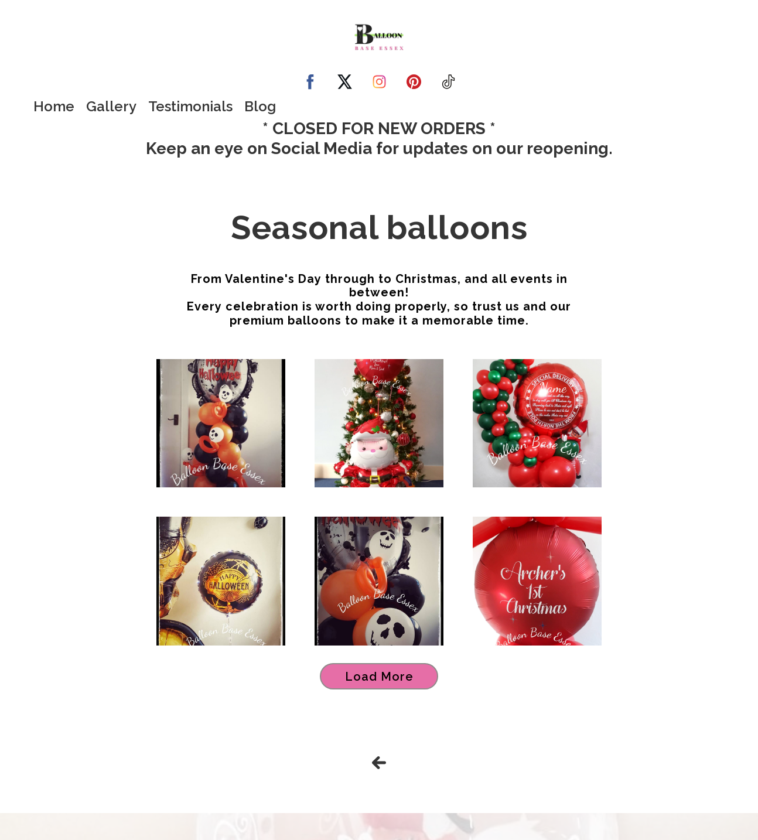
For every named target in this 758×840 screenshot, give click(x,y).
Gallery (111, 106)
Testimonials (190, 106)
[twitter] (344, 81)
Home (53, 106)
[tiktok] (448, 81)
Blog (260, 106)
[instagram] (379, 81)
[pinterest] (414, 81)
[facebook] (310, 81)
